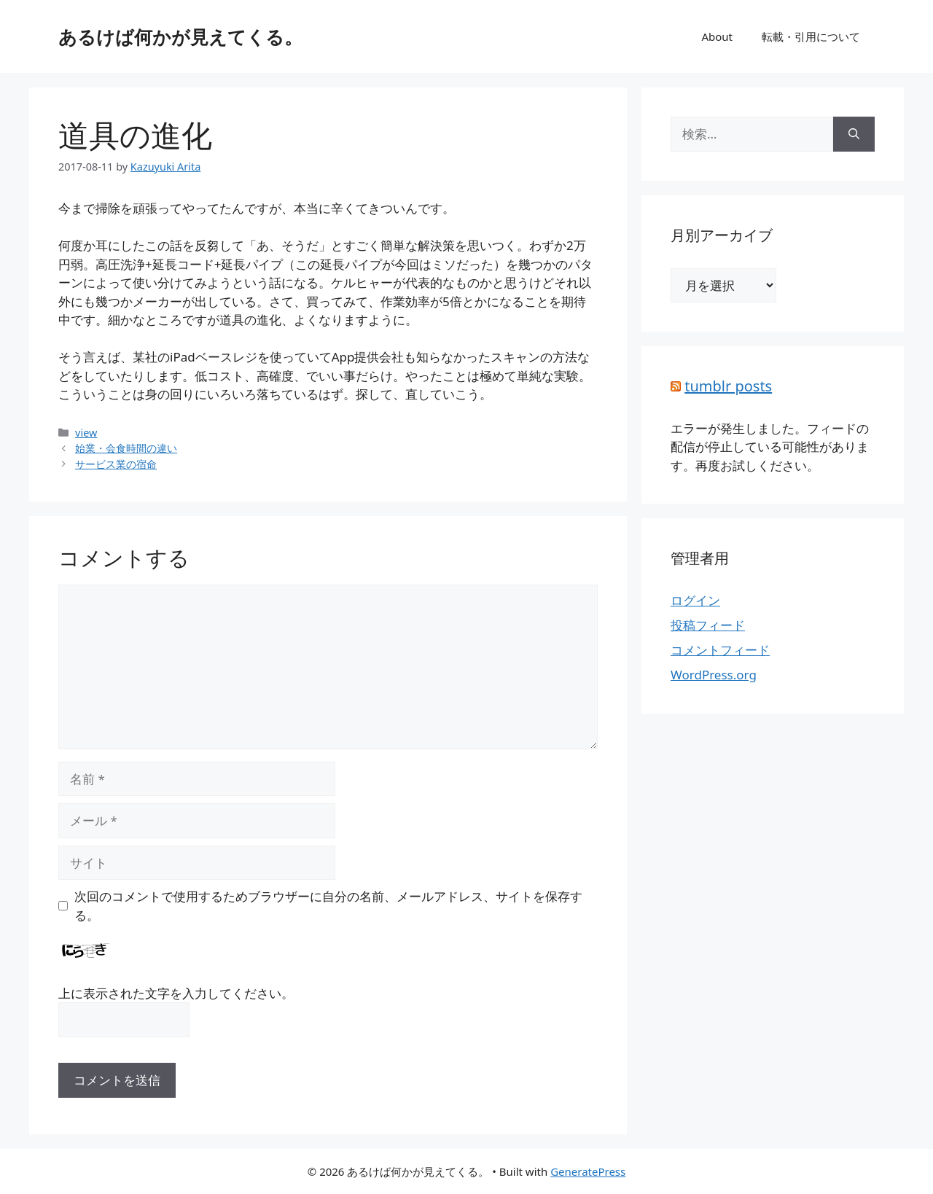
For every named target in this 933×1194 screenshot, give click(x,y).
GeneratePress (587, 1171)
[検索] (854, 134)
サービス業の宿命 (116, 464)
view (86, 433)
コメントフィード (720, 649)
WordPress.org (714, 674)
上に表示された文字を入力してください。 (176, 993)
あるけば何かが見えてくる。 (180, 36)
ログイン (695, 600)
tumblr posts (728, 386)
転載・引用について (811, 36)
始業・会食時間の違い (126, 448)
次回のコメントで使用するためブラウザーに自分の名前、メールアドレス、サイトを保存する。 (328, 906)
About (717, 36)
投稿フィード (708, 625)
